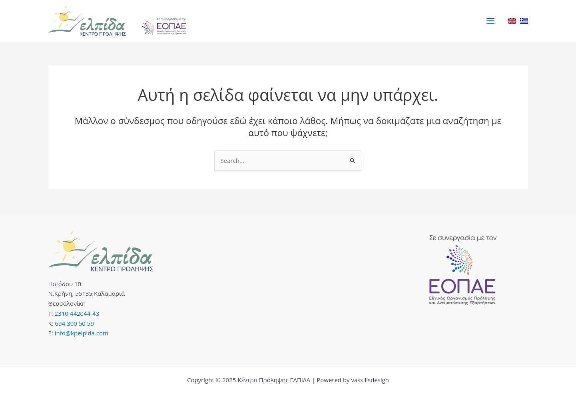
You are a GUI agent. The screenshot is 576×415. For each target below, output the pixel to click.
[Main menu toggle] (490, 20)
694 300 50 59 (74, 323)
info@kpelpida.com (81, 333)
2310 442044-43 (77, 313)
